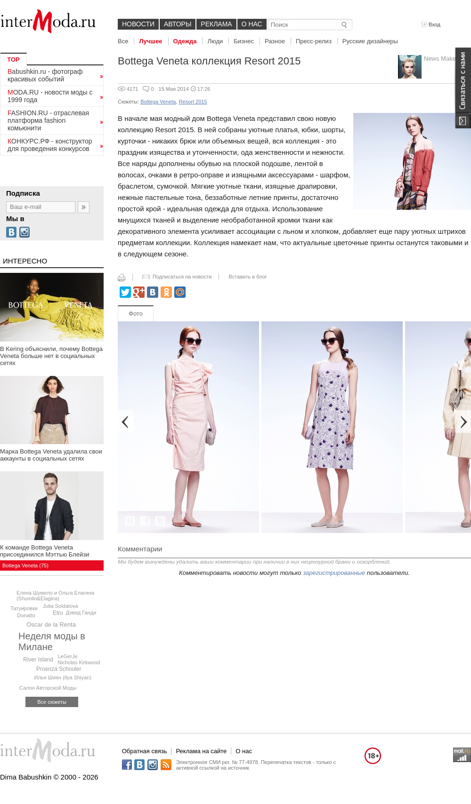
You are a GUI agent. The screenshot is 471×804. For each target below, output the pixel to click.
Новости (138, 24)
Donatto (26, 615)
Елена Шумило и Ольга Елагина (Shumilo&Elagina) (55, 595)
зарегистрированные (334, 572)
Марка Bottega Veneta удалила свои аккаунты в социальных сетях (51, 455)
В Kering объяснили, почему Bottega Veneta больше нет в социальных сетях (51, 355)
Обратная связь (144, 751)
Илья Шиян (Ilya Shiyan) (63, 677)
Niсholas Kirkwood (78, 662)
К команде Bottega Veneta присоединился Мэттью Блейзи (44, 551)
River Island (38, 659)
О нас (252, 24)
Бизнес (244, 41)
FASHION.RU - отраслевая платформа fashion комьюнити (48, 120)
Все (123, 41)
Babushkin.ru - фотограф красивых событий (45, 75)
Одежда (185, 41)
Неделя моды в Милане (51, 641)
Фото (136, 313)
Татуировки (24, 608)
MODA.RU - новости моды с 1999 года (50, 95)
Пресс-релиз (314, 41)
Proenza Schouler (58, 669)
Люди (215, 41)
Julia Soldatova (60, 606)
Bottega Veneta (158, 101)
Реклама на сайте (201, 751)
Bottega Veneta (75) (25, 565)
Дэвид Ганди (81, 612)
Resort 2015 (193, 101)
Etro (58, 613)
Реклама (216, 24)
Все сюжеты (51, 702)
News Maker (441, 58)
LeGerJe (67, 656)
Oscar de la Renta (51, 624)
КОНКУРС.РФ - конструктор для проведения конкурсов (50, 144)
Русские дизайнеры (370, 41)
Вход (431, 24)
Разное (275, 41)
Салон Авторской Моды (47, 688)
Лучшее (150, 41)
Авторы (177, 24)
